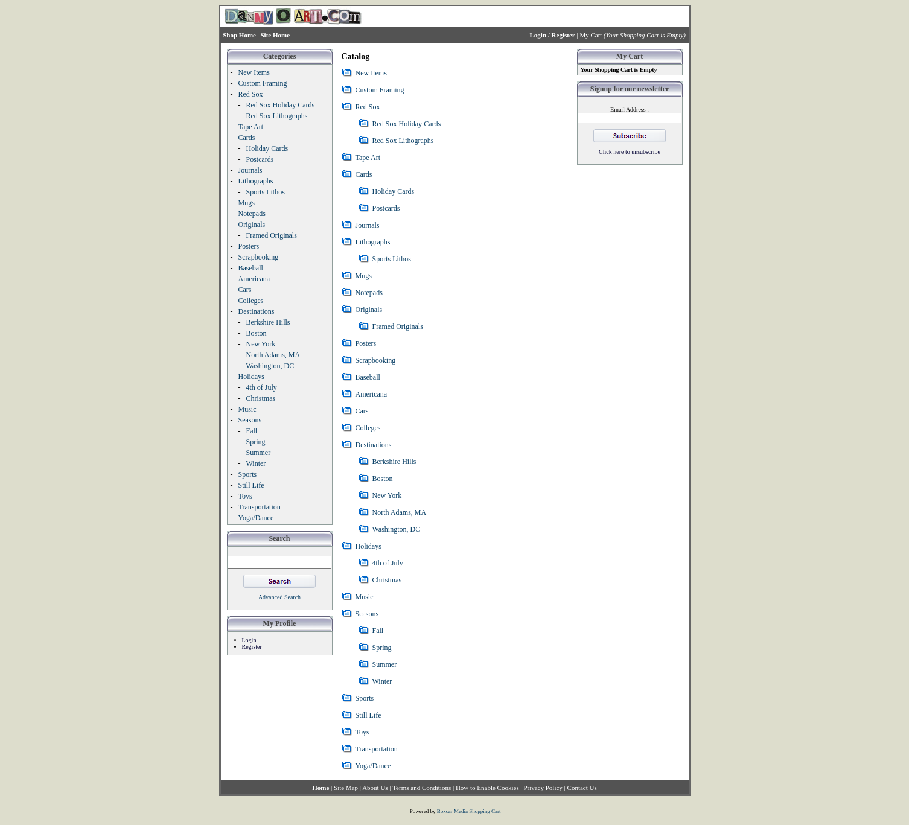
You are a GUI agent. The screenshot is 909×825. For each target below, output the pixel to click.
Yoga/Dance (373, 766)
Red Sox (368, 107)
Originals (369, 309)
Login (249, 640)
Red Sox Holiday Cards (406, 123)
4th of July (387, 563)
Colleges (368, 428)
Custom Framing (380, 90)
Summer (384, 664)
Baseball (368, 377)
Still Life (368, 715)
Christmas (387, 580)
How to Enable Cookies (487, 787)
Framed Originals (397, 326)
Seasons (367, 614)
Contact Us (582, 787)
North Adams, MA (399, 512)
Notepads (369, 292)
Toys (362, 732)
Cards (364, 174)
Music (365, 597)
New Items (371, 73)
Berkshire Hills (394, 461)
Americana (372, 394)
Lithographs (373, 242)
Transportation (377, 749)
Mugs (364, 276)
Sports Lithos (391, 259)
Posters (366, 343)
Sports (365, 698)
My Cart (590, 35)
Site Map (346, 787)
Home (320, 787)
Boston (382, 478)
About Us (375, 787)
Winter (382, 681)
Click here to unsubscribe (629, 151)
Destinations (374, 445)
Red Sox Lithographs (403, 140)
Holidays (368, 546)
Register (252, 646)
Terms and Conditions (421, 787)
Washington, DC (396, 529)
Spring (382, 647)
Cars (362, 411)
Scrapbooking (376, 360)
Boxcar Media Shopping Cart (469, 811)
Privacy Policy (542, 787)
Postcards (386, 208)
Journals (368, 225)
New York (387, 495)
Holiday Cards (393, 191)
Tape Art (368, 157)
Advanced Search (279, 597)
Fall (378, 630)
